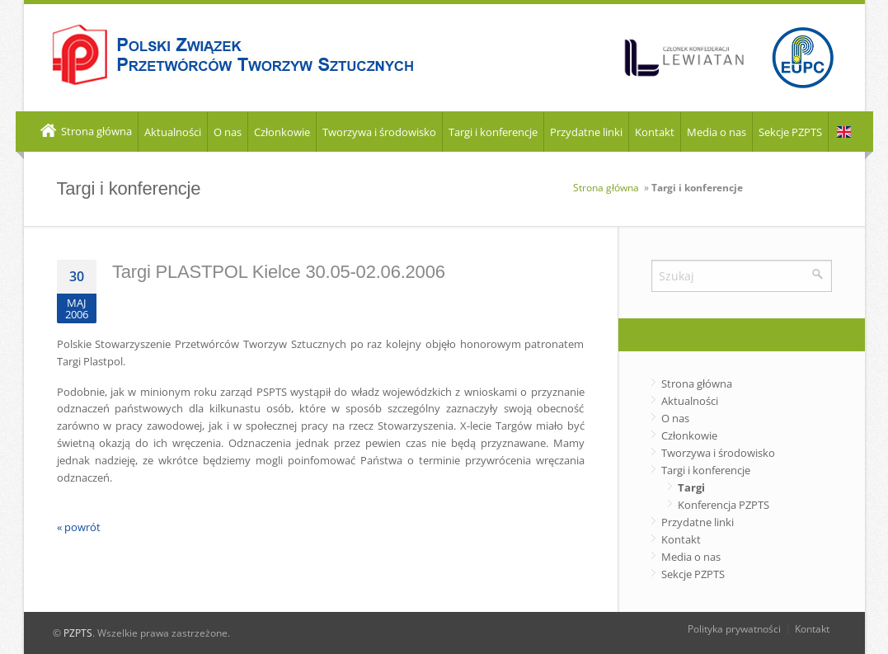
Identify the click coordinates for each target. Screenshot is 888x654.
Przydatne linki (586, 132)
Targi (691, 487)
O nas (228, 132)
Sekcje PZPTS (790, 132)
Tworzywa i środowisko (379, 132)
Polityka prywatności (734, 629)
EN (844, 132)
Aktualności (172, 132)
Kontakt (654, 132)
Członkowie (282, 132)
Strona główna (84, 132)
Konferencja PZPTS (723, 504)
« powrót (79, 527)
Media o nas (716, 132)
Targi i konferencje (493, 132)
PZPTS (77, 633)
